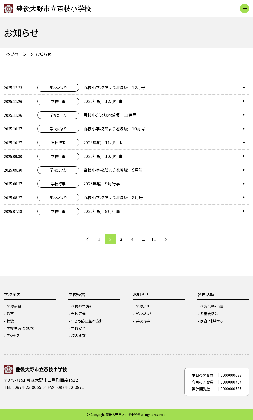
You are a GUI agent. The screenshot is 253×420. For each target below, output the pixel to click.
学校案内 (12, 294)
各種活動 (205, 294)
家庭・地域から (211, 321)
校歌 (10, 321)
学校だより (144, 313)
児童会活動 (209, 313)
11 (153, 239)
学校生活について (21, 328)
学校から (143, 306)
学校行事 (143, 321)
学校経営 (76, 294)
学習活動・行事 (212, 306)
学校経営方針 (82, 306)
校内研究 (78, 335)
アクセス (13, 335)
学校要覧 (14, 306)
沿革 (10, 313)
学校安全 (78, 328)
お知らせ (43, 54)
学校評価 (78, 313)
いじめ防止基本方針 (87, 321)
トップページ (15, 54)
